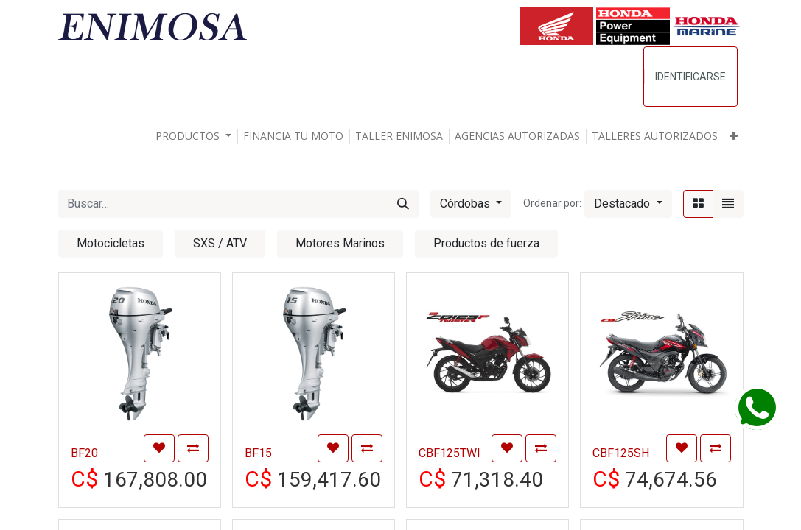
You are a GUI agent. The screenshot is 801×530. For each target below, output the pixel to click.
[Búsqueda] (403, 204)
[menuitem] (293, 136)
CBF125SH (620, 453)
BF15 (258, 453)
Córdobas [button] (466, 204)
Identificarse (690, 76)
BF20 (84, 453)
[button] (734, 136)
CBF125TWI (449, 453)
